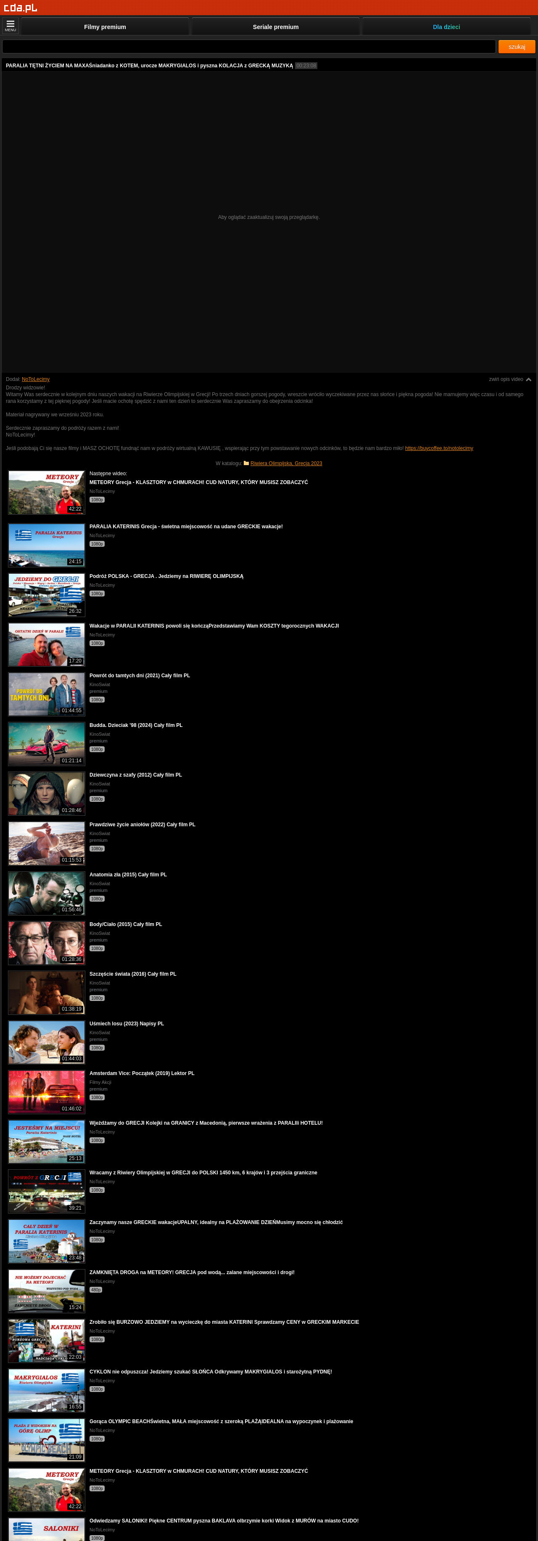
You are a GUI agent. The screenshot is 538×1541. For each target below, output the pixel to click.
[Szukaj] (249, 46)
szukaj (517, 46)
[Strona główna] (20, 8)
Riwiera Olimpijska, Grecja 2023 (286, 463)
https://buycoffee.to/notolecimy (439, 448)
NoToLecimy (36, 379)
